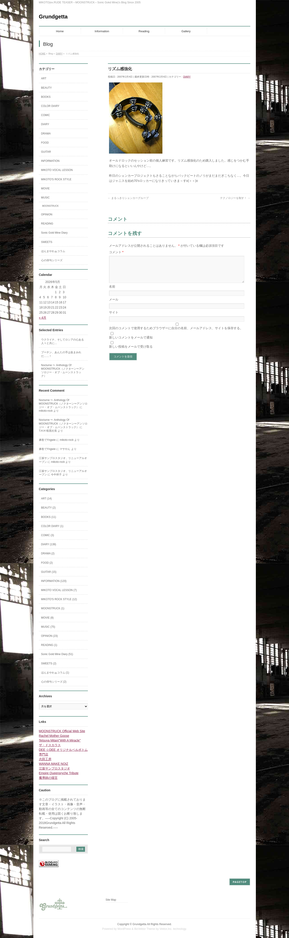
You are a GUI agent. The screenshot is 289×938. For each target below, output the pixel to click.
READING (47, 223)
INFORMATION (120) (54, 581)
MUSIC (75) (48, 626)
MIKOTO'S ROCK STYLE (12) (59, 599)
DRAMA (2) (48, 553)
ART (43, 78)
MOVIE (45, 188)
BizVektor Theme (144, 928)
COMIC (45, 115)
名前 (112, 292)
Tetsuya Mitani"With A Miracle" (60, 740)
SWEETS (47, 242)
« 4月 (42, 317)
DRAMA (46, 133)
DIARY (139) (48, 544)
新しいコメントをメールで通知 (131, 343)
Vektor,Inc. (166, 928)
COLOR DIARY (50, 106)
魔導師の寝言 (48, 778)
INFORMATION (50, 160)
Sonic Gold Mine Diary (54, 232)
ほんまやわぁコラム (53, 251)
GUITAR (46, 151)
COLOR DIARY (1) (52, 526)
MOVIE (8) (47, 617)
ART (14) (46, 498)
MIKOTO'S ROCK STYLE (56, 179)
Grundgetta (53, 17)
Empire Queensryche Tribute (59, 773)
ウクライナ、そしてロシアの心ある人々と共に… (62, 341)
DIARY (186, 76)
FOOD (45, 142)
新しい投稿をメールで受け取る (131, 352)
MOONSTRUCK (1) (53, 608)
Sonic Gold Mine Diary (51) (57, 654)
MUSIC (45, 197)
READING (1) (49, 645)
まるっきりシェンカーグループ (128, 198)
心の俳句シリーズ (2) (54, 681)
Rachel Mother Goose (54, 736)
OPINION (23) (49, 635)
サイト (113, 317)
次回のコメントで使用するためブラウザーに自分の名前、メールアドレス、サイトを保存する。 (176, 333)
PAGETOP (240, 881)
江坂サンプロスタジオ (54, 768)
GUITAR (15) (49, 571)
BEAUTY (46, 87)
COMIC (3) (47, 535)
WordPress (124, 928)
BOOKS (46, 96)
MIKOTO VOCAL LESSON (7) (59, 590)
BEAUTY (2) (48, 507)
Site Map (111, 899)
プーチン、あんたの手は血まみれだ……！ (61, 354)
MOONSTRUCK (50, 206)
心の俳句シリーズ (52, 260)
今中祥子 (56, 474)
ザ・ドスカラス (50, 745)
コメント (116, 252)
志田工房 (45, 759)
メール (113, 305)
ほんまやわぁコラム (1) (55, 672)
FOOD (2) (47, 562)
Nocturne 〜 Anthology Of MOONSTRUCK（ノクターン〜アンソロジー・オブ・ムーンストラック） (63, 371)
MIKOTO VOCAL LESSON (57, 170)
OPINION (47, 214)
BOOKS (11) (48, 517)
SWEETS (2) (49, 663)
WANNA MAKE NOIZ (53, 764)
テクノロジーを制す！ (235, 198)
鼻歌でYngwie (47, 439)
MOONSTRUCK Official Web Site (62, 731)
